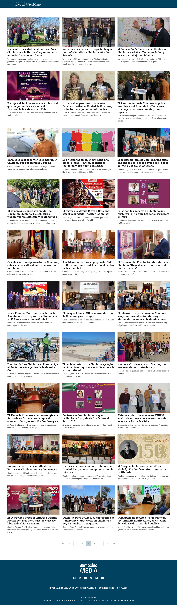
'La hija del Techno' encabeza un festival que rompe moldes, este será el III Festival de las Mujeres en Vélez (32, 106)
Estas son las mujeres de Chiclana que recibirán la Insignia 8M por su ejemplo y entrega (143, 213)
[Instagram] (97, 577)
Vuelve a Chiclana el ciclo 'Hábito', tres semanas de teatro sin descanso (142, 366)
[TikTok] (91, 577)
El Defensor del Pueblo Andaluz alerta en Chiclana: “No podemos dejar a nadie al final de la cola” (143, 265)
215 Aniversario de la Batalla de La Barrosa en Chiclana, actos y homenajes (32, 468)
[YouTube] (85, 577)
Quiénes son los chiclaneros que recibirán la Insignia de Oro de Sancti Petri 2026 (85, 418)
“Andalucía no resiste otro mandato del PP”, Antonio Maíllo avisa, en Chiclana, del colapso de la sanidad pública (142, 520)
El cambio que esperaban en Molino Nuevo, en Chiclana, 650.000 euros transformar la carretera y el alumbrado (32, 213)
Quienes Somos (106, 588)
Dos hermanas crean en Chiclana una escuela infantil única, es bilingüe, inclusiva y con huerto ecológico (85, 162)
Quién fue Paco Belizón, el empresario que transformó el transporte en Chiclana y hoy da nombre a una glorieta (88, 520)
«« (63, 544)
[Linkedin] (102, 577)
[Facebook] (74, 577)
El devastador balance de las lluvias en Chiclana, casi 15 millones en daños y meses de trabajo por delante (142, 52)
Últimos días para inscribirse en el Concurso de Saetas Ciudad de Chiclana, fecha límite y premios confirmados (87, 106)
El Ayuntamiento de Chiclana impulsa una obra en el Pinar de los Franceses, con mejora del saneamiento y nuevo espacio (141, 108)
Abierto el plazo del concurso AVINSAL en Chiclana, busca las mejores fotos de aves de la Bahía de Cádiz (142, 418)
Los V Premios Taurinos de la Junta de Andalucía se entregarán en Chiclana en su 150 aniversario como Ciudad (32, 316)
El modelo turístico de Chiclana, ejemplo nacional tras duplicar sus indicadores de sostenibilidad (88, 367)
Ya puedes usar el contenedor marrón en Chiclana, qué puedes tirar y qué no (32, 161)
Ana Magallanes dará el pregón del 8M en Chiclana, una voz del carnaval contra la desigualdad (88, 265)
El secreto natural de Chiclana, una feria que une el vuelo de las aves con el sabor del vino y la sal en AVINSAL (143, 162)
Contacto (122, 588)
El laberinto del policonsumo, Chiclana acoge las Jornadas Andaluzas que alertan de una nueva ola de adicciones (142, 316)
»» (114, 544)
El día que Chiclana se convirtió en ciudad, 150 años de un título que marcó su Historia (142, 469)
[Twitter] (80, 577)
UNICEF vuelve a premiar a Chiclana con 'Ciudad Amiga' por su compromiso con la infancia (88, 469)
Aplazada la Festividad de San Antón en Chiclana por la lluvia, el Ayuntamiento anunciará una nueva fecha (32, 52)
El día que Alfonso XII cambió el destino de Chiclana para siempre (87, 314)
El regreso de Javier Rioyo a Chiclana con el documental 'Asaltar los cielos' (85, 212)
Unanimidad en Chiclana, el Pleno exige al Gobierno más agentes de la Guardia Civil (32, 367)
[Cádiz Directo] (28, 3)
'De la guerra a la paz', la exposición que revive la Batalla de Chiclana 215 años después (87, 52)
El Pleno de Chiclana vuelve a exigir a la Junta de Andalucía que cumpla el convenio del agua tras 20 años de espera (32, 418)
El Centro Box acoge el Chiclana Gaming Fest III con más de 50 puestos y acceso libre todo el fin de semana (32, 520)
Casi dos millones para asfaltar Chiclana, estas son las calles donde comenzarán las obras (33, 265)
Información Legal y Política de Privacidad (72, 588)
